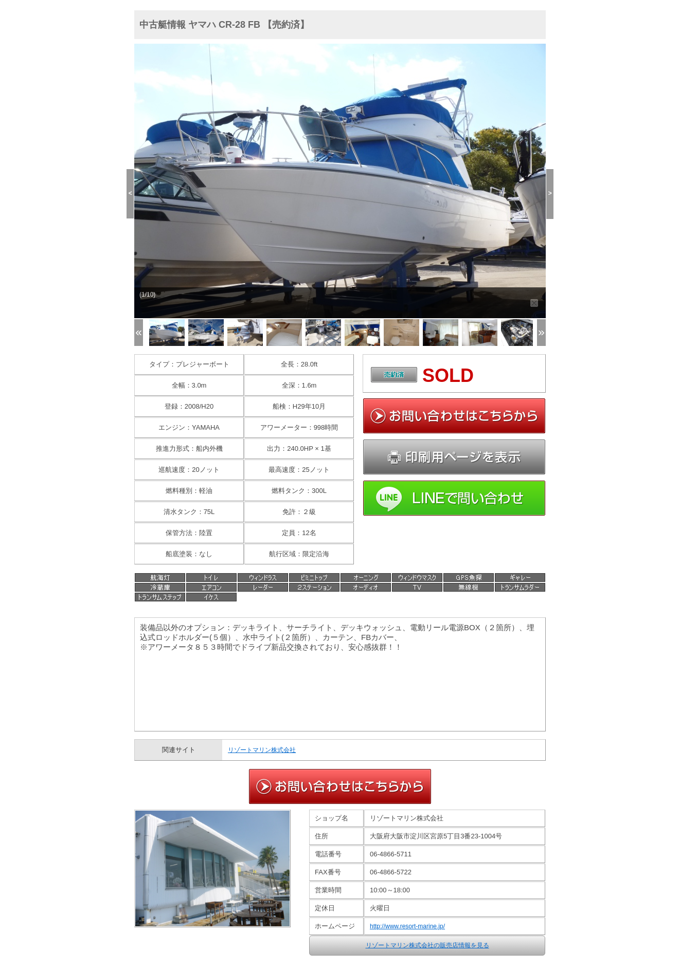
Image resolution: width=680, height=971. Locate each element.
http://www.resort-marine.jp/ (407, 926)
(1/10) (147, 294)
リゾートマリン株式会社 (262, 750)
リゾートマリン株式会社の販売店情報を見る (427, 945)
